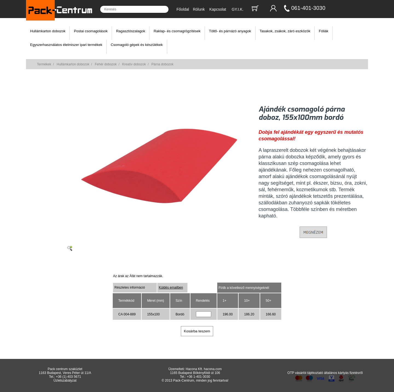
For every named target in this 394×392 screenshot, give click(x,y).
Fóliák (323, 31)
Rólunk (199, 9)
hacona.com (213, 369)
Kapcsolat (217, 9)
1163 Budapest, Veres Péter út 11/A (65, 373)
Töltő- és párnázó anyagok (230, 31)
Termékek (44, 64)
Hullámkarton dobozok (47, 31)
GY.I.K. (238, 9)
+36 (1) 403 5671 (68, 377)
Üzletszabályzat (65, 380)
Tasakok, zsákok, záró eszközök (285, 31)
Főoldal (182, 9)
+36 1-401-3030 (198, 377)
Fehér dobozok (106, 64)
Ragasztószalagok (130, 31)
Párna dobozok (162, 64)
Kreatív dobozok (134, 64)
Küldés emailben (171, 287)
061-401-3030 (308, 8)
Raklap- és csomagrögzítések (176, 31)
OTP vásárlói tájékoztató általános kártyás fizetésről (325, 373)
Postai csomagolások (91, 31)
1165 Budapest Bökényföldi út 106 (195, 373)
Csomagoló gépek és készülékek (137, 45)
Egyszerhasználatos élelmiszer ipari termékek (66, 45)
